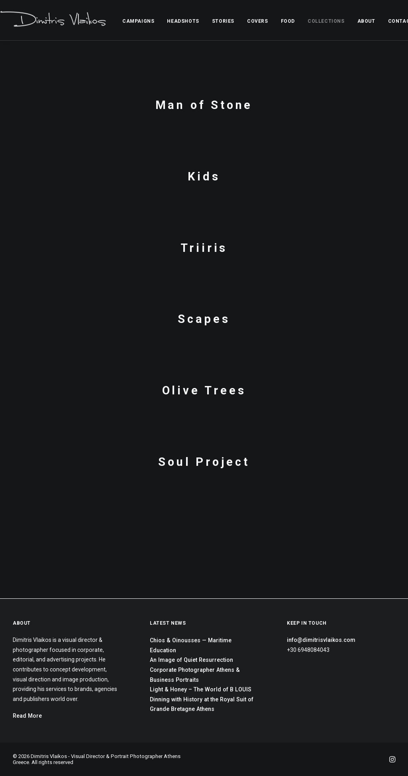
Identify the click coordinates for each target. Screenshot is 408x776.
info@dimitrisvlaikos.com (321, 640)
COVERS (257, 21)
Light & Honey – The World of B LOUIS (200, 689)
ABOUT (366, 21)
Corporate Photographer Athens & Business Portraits (195, 675)
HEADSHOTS (183, 21)
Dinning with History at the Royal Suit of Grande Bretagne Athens (201, 704)
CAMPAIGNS (138, 21)
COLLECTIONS (326, 21)
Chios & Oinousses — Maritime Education (190, 645)
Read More (27, 716)
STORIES (223, 21)
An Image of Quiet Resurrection (191, 660)
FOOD (288, 21)
